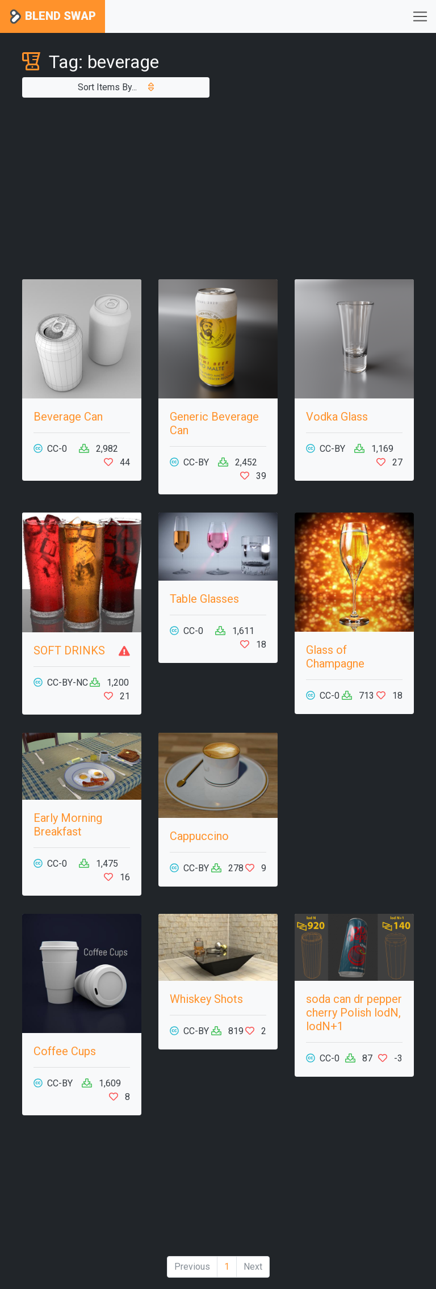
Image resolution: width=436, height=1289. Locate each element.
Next (253, 1266)
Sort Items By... (116, 87)
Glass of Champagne (335, 656)
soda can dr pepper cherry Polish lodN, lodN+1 (354, 1012)
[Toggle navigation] (420, 16)
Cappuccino (199, 836)
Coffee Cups (64, 1051)
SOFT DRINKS (69, 650)
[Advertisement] (218, 188)
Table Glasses (204, 599)
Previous (192, 1266)
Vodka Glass (337, 416)
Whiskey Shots (206, 999)
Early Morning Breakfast (67, 824)
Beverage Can (68, 416)
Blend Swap (52, 17)
